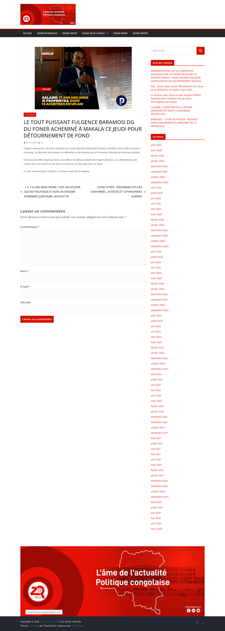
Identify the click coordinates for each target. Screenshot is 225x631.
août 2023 (156, 315)
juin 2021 (156, 448)
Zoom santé (69, 33)
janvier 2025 (157, 224)
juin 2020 (156, 512)
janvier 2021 (157, 475)
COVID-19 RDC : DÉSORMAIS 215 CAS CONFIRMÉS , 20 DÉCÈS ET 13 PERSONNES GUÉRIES (118, 191)
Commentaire (29, 227)
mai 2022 (156, 390)
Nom (24, 271)
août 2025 (156, 187)
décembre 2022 (159, 358)
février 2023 (157, 347)
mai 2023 (156, 331)
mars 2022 (156, 400)
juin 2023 (156, 326)
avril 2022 (156, 395)
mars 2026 (156, 150)
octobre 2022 (158, 363)
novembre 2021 (159, 422)
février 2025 (157, 219)
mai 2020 (156, 518)
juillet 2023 (157, 320)
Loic (42, 142)
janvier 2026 (157, 160)
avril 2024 (156, 272)
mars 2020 (156, 528)
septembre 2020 (159, 496)
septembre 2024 (159, 246)
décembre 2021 (159, 416)
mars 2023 (156, 342)
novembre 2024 (159, 235)
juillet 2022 (157, 379)
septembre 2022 (159, 368)
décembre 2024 (159, 230)
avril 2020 (156, 523)
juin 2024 (156, 262)
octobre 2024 (158, 240)
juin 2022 (156, 384)
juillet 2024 (157, 256)
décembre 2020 (159, 480)
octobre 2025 (158, 176)
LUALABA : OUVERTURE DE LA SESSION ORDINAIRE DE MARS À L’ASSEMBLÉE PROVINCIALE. (171, 110)
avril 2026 (156, 144)
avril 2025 (156, 208)
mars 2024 (156, 278)
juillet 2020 (157, 507)
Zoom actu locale (93, 33)
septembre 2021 (159, 432)
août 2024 (156, 251)
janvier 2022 (157, 411)
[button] (106, 33)
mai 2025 (156, 203)
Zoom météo (140, 33)
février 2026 (157, 155)
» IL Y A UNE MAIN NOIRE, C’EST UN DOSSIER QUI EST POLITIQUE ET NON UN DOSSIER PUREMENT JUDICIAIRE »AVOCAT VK (50, 191)
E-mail (25, 286)
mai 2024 (156, 267)
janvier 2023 (157, 352)
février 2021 (157, 470)
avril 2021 (156, 459)
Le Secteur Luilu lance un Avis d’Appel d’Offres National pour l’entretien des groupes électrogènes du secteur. (176, 98)
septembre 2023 (159, 310)
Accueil (27, 33)
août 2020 (156, 502)
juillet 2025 (157, 192)
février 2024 (157, 283)
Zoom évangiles (47, 33)
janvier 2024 (157, 288)
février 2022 (157, 406)
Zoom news (120, 33)
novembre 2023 (159, 299)
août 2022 (156, 374)
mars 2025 (156, 214)
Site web (25, 302)
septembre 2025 (159, 182)
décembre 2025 (159, 166)
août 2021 (156, 438)
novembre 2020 (159, 486)
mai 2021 (156, 454)
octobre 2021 (158, 427)
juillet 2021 (157, 443)
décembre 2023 (159, 294)
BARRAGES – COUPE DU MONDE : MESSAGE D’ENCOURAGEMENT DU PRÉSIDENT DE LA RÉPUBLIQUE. (174, 123)
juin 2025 (156, 198)
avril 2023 (156, 336)
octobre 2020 (158, 491)
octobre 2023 (158, 304)
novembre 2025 (159, 171)
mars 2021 (156, 464)
